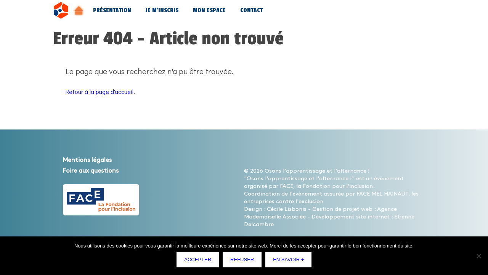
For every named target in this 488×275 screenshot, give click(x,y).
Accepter (199, 261)
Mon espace (209, 10)
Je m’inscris (162, 10)
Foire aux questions (99, 170)
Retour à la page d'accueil (110, 91)
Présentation (112, 10)
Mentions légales (95, 159)
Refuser (244, 261)
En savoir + (290, 261)
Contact (251, 10)
